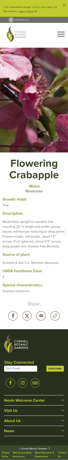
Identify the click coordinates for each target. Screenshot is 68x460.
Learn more (26, 11)
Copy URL (55, 316)
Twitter (27, 316)
